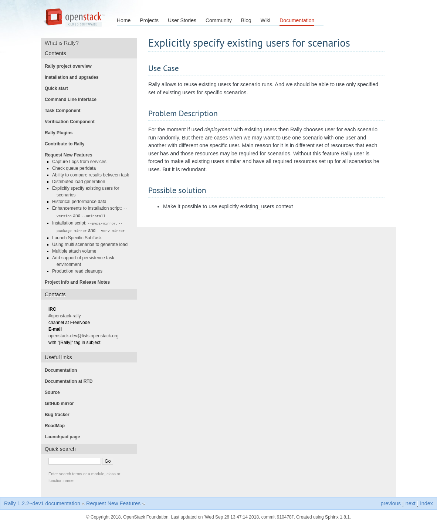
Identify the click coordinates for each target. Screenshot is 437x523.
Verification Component (72, 121)
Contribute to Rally (66, 143)
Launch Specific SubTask (79, 236)
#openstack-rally (67, 314)
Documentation (297, 20)
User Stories (182, 20)
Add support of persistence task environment (85, 260)
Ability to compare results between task (93, 175)
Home (124, 20)
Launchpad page (64, 435)
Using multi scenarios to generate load (92, 243)
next (411, 502)
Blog (246, 20)
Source (54, 391)
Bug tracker (59, 413)
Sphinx (332, 515)
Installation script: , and (91, 226)
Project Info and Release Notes (79, 280)
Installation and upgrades (73, 77)
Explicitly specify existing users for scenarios (88, 192)
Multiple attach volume (76, 249)
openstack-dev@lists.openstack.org (86, 334)
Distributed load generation (81, 181)
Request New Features (70, 155)
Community (219, 20)
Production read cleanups (79, 269)
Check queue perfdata (76, 168)
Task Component (64, 110)
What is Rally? (64, 43)
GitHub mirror (61, 402)
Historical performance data (81, 201)
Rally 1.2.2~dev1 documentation (42, 502)
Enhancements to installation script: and (92, 212)
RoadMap (57, 424)
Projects (149, 20)
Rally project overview (70, 66)
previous (390, 502)
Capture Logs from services (81, 161)
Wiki (265, 20)
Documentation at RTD (70, 379)
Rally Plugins (60, 132)
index (426, 502)
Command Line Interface (72, 99)
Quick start (58, 88)
